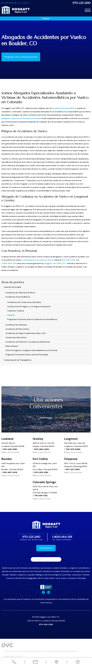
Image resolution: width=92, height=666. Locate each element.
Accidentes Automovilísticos (18, 297)
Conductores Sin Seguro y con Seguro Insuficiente (29, 306)
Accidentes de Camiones (16, 325)
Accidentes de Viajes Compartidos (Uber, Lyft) (26, 333)
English (46, 18)
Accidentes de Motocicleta (17, 329)
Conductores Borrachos (16, 337)
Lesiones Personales (12, 287)
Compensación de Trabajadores (17, 360)
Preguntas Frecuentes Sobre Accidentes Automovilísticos (32, 319)
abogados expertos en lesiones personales (21, 118)
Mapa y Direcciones (10, 452)
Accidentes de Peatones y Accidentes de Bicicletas (28, 342)
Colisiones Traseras (15, 310)
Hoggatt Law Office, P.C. (55, 263)
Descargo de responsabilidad (56, 651)
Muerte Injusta (12, 346)
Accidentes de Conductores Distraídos (24, 302)
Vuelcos (11, 315)
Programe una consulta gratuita (23, 57)
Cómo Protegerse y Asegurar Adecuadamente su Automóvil (31, 350)
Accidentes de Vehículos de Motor (20, 292)
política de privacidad (21, 651)
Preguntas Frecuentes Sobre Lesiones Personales (27, 354)
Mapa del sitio (16, 655)
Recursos (82, 651)
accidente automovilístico (64, 108)
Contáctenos (46, 417)
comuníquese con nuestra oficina (37, 260)
